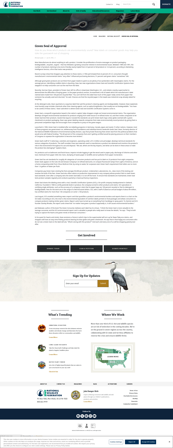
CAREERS (130, 384)
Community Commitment (130, 404)
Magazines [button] (120, 11)
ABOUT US (43, 384)
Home (95, 36)
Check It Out (53, 372)
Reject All (132, 442)
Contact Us (109, 4)
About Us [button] (66, 11)
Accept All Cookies (148, 442)
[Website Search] (138, 4)
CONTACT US (61, 384)
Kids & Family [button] (81, 11)
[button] (103, 283)
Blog (117, 4)
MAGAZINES (78, 384)
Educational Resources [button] (100, 11)
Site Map (135, 398)
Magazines (102, 36)
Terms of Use (134, 390)
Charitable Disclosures (130, 396)
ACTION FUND (112, 384)
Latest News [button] (135, 11)
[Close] (169, 441)
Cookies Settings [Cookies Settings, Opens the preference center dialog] (116, 442)
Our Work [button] (36, 11)
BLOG (95, 384)
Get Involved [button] (51, 11)
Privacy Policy (133, 393)
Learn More (53, 337)
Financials (134, 401)
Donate (166, 4)
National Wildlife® (113, 36)
